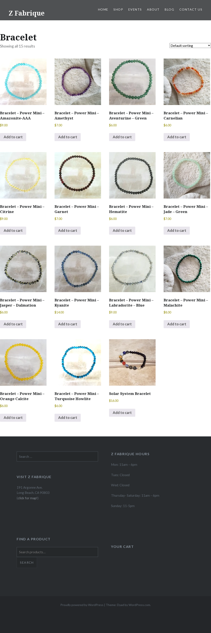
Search (27, 564)
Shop (118, 9)
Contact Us (190, 9)
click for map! (27, 499)
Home (103, 9)
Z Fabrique (27, 13)
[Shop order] (190, 45)
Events (135, 9)
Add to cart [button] (13, 137)
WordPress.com (139, 606)
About (153, 9)
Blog (169, 9)
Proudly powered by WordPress (81, 606)
